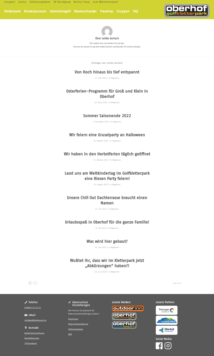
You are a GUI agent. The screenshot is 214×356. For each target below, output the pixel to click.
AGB (70, 334)
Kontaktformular (31, 338)
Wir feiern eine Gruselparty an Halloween (107, 135)
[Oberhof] (167, 330)
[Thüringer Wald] (167, 320)
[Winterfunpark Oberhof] (124, 325)
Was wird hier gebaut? (107, 242)
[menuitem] (10, 2)
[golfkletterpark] (187, 11)
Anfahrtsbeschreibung (34, 333)
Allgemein (115, 78)
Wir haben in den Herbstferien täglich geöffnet (107, 154)
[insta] (168, 345)
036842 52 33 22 (32, 308)
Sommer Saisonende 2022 (107, 116)
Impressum (73, 319)
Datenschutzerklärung (78, 324)
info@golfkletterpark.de (35, 320)
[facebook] (159, 345)
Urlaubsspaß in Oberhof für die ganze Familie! (107, 222)
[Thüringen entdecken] (167, 310)
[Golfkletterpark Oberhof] (124, 316)
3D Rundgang (30, 343)
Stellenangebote (75, 329)
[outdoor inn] (128, 308)
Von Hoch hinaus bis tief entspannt (107, 72)
